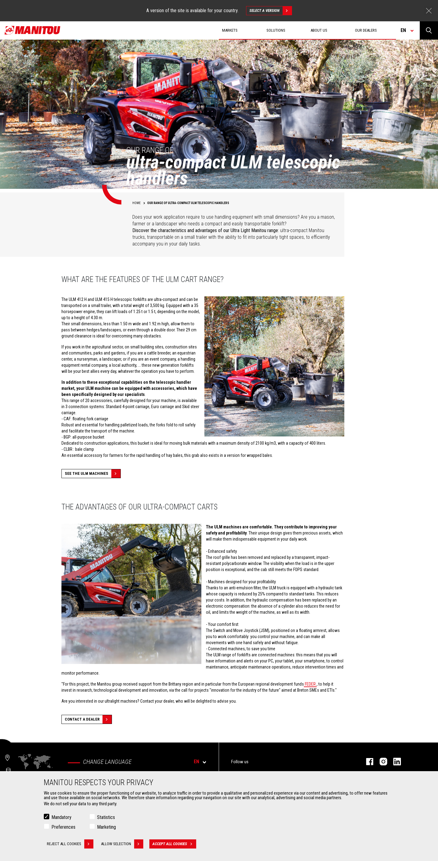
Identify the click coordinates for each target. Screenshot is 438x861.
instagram (380, 761)
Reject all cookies (70, 844)
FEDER (310, 684)
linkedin (394, 761)
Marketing (106, 827)
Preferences (63, 827)
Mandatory (61, 817)
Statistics (106, 817)
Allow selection (122, 844)
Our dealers (366, 30)
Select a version (270, 10)
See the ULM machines (92, 473)
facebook (367, 761)
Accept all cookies (174, 844)
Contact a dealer (88, 719)
